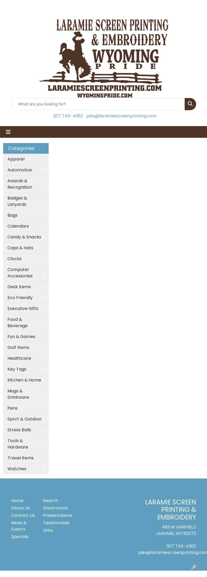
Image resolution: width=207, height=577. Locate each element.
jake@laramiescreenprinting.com (122, 116)
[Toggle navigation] (8, 132)
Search (50, 501)
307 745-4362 (68, 116)
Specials (19, 537)
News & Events (19, 526)
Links (48, 530)
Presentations (56, 515)
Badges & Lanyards (17, 201)
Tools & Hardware (17, 444)
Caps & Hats (20, 248)
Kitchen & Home (24, 380)
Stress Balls (19, 430)
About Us (20, 508)
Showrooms (55, 508)
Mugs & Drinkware (18, 394)
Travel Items (20, 458)
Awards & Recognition (19, 184)
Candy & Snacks (24, 237)
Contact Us (23, 515)
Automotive (19, 170)
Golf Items (18, 347)
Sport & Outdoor (24, 419)
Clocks (14, 259)
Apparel (15, 159)
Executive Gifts (22, 308)
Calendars (18, 226)
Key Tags (16, 369)
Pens (12, 408)
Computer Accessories (20, 273)
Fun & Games (21, 337)
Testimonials (56, 523)
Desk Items (19, 287)
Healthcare (19, 358)
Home (17, 501)
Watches (16, 469)
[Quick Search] (98, 104)
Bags (12, 215)
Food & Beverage (17, 322)
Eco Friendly (20, 298)
